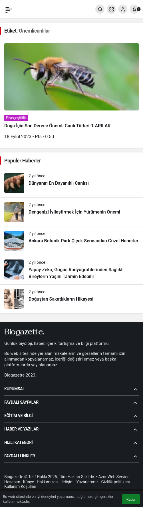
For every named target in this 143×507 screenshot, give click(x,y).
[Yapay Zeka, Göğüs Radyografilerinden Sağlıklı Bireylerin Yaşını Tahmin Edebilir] (71, 269)
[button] (111, 9)
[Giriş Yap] (122, 9)
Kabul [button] (131, 499)
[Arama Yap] (99, 9)
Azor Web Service (114, 476)
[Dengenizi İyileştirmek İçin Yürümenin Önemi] (71, 212)
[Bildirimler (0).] (134, 9)
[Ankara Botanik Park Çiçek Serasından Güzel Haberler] (71, 240)
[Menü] (8, 9)
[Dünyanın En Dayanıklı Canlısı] (71, 183)
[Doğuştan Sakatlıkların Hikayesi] (71, 299)
